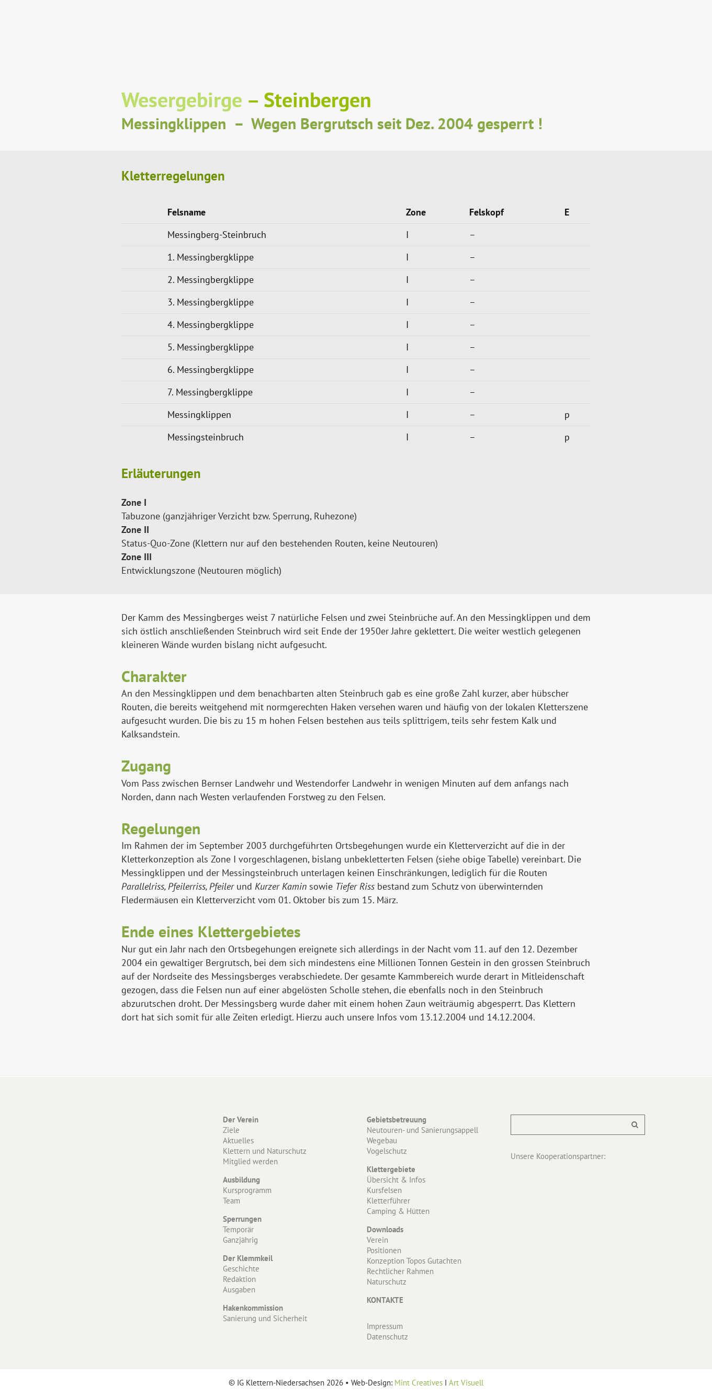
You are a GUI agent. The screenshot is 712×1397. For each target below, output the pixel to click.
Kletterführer (388, 1201)
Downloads (385, 1229)
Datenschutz (387, 1337)
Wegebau (382, 1140)
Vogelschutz (387, 1151)
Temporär (238, 1229)
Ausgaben (239, 1289)
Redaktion (239, 1279)
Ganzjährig (240, 1240)
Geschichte (241, 1269)
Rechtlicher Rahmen (400, 1271)
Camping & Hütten (398, 1211)
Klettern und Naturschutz (265, 1151)
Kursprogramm (247, 1190)
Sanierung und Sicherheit (265, 1318)
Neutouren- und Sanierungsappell (422, 1130)
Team (231, 1201)
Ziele (231, 1130)
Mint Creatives (418, 1383)
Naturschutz (386, 1282)
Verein (377, 1240)
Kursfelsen (384, 1190)
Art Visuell (466, 1383)
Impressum (385, 1326)
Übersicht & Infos (396, 1180)
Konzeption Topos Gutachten (414, 1261)
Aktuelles (238, 1140)
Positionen (384, 1250)
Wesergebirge (181, 99)
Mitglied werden (250, 1161)
